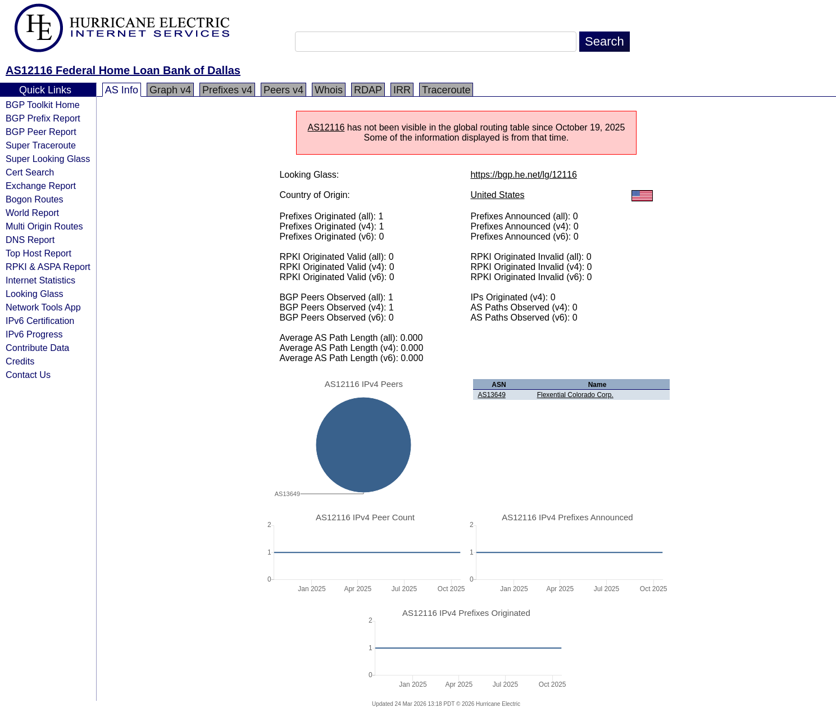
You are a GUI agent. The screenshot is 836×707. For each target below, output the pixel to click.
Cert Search (30, 172)
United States (497, 195)
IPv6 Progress (34, 334)
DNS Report (30, 240)
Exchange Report (41, 186)
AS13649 (491, 395)
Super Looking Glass (48, 159)
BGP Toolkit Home (43, 105)
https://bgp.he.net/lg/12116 (523, 174)
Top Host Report (38, 253)
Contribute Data (37, 348)
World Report (32, 213)
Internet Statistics (40, 280)
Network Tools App (43, 307)
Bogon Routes (34, 199)
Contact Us (28, 375)
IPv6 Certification (40, 321)
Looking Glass (34, 294)
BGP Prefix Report (43, 118)
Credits (20, 361)
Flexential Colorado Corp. (575, 395)
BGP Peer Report (41, 132)
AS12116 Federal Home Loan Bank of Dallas (123, 70)
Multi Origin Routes (44, 226)
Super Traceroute (41, 145)
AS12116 (326, 127)
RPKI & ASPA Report (48, 267)
